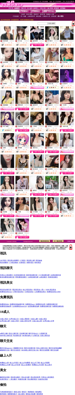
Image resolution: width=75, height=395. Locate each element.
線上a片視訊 (14, 362)
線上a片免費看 (25, 362)
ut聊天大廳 (4, 333)
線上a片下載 (35, 362)
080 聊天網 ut (26, 335)
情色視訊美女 (20, 241)
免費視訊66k (4, 304)
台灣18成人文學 (48, 321)
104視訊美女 (29, 292)
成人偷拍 (21, 394)
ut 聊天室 (36, 335)
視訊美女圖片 (15, 377)
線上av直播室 (26, 365)
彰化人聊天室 (13, 333)
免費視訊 (12, 41)
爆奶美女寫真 (5, 377)
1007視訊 (3, 260)
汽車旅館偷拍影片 (6, 392)
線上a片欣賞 (15, 365)
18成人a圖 (34, 319)
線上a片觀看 (45, 362)
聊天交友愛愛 (44, 350)
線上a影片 (48, 365)
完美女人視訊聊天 (6, 275)
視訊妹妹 (39, 260)
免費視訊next (30, 304)
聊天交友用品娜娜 (55, 348)
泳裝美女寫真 (43, 379)
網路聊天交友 (5, 350)
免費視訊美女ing (6, 292)
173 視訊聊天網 (44, 275)
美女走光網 (25, 377)
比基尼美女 (4, 379)
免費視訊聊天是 (52, 304)
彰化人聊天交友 (42, 348)
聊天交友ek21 (33, 333)
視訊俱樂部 (4, 262)
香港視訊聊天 (53, 277)
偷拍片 (24, 392)
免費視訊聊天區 (45, 306)
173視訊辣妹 (13, 262)
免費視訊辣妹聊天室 (17, 304)
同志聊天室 (17, 335)
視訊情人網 (31, 260)
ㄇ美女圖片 (13, 379)
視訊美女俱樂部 (13, 260)
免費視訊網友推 (58, 306)
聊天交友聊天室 (29, 348)
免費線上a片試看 (38, 365)
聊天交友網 (54, 350)
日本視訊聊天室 (19, 275)
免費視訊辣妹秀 (5, 306)
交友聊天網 (24, 333)
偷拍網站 (38, 392)
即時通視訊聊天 (21, 277)
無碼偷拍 (31, 392)
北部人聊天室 (45, 335)
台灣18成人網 (5, 321)
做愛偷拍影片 (12, 394)
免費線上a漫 (4, 362)
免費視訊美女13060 (53, 292)
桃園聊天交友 (18, 348)
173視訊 (22, 260)
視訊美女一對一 (39, 289)
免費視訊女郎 (40, 304)
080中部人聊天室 (6, 335)
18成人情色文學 (25, 321)
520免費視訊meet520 (19, 306)
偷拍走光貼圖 (30, 394)
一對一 (57, 83)
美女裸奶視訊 (32, 379)
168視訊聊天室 (55, 275)
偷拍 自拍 (17, 392)
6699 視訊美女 (51, 289)
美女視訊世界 (35, 377)
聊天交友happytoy (6, 348)
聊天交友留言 (15, 350)
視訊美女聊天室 (5, 289)
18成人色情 (15, 321)
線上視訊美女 (28, 289)
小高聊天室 (43, 333)
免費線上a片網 (5, 365)
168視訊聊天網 (33, 277)
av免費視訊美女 (40, 292)
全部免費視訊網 (33, 306)
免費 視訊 (30, 262)
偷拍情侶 (39, 394)
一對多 (27, 212)
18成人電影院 (24, 319)
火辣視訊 (22, 262)
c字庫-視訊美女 (18, 292)
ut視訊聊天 (43, 277)
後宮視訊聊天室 (31, 275)
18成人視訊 (4, 319)
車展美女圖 (22, 379)
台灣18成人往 (14, 319)
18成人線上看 (37, 321)
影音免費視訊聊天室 (7, 277)
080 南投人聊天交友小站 (30, 350)
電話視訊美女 (17, 289)
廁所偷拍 (3, 394)
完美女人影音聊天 (47, 377)
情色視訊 (37, 262)
